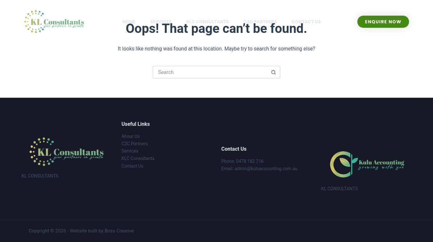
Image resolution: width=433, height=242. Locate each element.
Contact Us (132, 166)
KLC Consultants (137, 158)
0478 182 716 (250, 161)
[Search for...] (210, 72)
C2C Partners (134, 143)
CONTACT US (306, 22)
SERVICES (161, 22)
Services (129, 151)
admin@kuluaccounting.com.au (266, 168)
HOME (129, 22)
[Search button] (274, 72)
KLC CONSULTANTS (207, 22)
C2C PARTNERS (260, 22)
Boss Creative (119, 231)
